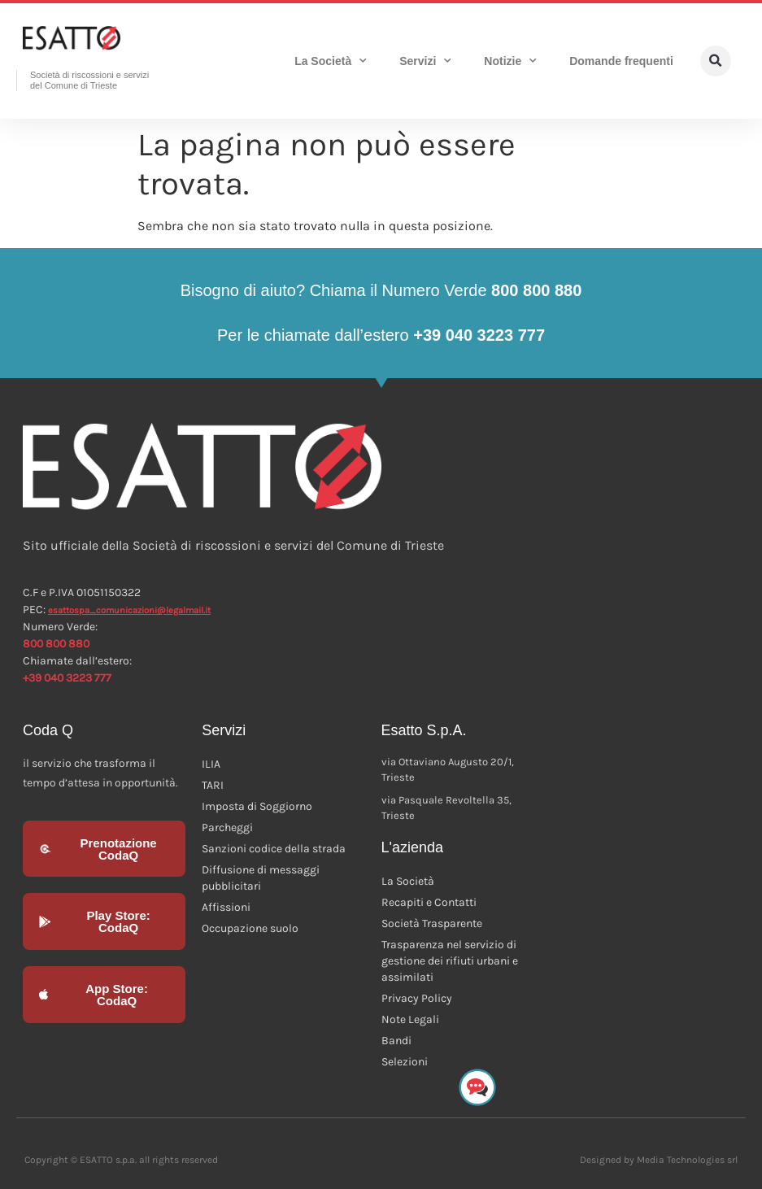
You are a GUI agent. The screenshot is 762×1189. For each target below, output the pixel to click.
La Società (330, 61)
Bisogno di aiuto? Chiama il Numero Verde (381, 290)
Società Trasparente (431, 923)
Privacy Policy (416, 998)
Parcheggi (227, 827)
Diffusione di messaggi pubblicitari (261, 878)
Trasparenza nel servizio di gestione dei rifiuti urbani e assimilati (449, 961)
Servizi (425, 61)
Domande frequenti (621, 61)
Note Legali (410, 1019)
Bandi (396, 1040)
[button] (715, 61)
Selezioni (404, 1062)
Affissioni (226, 907)
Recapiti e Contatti (429, 902)
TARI (213, 785)
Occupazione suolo (250, 928)
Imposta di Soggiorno (257, 806)
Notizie (510, 61)
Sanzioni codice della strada (274, 849)
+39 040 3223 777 (67, 678)
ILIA (211, 764)
